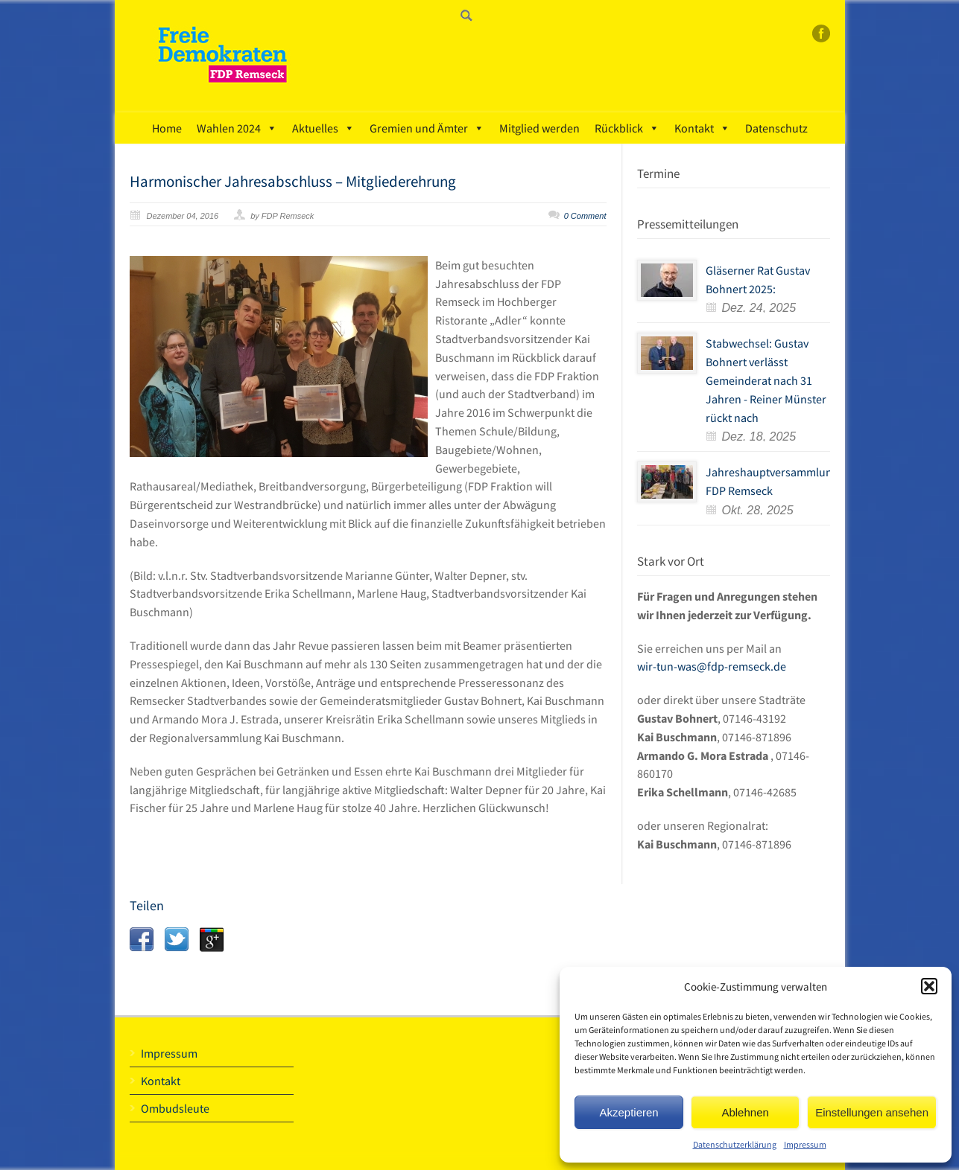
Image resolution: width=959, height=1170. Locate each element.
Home (167, 128)
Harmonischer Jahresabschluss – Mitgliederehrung (293, 181)
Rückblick (627, 128)
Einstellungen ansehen (871, 1112)
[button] (929, 986)
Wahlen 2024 (237, 128)
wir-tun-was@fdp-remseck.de (711, 666)
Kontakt (702, 128)
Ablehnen (744, 1112)
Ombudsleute (175, 1108)
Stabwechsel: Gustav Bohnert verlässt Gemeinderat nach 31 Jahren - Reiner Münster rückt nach (766, 380)
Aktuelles (323, 128)
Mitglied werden (539, 128)
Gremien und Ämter (427, 128)
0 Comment (585, 215)
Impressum (805, 1144)
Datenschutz (776, 128)
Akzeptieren (628, 1112)
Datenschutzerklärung (734, 1144)
